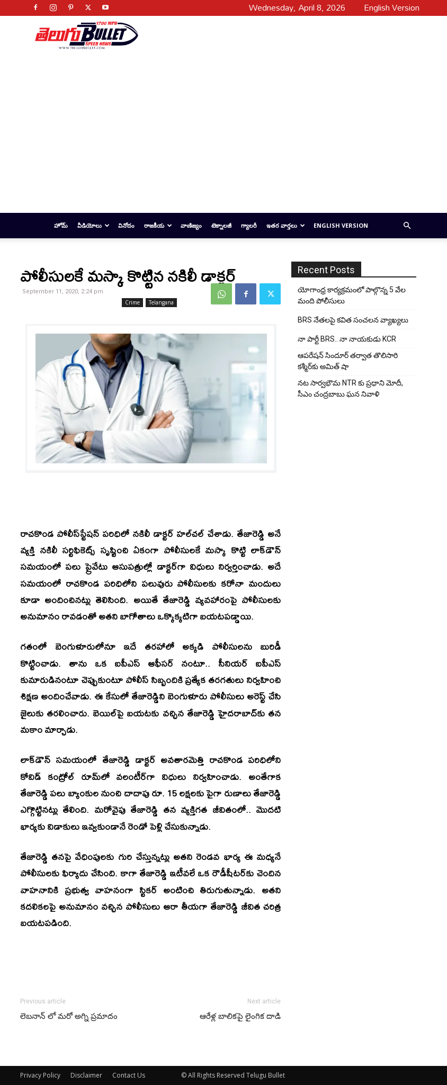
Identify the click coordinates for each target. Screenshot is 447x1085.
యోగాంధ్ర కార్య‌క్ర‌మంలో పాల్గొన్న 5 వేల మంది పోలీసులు (352, 295)
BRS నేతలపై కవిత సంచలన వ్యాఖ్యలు (353, 320)
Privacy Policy (40, 1075)
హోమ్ (61, 225)
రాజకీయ (158, 225)
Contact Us (128, 1075)
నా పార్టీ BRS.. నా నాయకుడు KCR (347, 339)
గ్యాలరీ (249, 225)
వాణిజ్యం (191, 225)
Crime (132, 302)
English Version (341, 225)
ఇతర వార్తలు (285, 225)
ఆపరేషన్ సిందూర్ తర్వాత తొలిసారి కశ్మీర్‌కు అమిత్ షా (348, 361)
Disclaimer (86, 1075)
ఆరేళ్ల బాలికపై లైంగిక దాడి (240, 1016)
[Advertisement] (275, 35)
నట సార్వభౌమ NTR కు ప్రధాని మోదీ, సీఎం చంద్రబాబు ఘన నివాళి (350, 388)
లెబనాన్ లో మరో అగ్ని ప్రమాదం (69, 1016)
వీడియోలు (93, 225)
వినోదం (126, 225)
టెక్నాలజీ (221, 225)
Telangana (161, 302)
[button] (406, 226)
